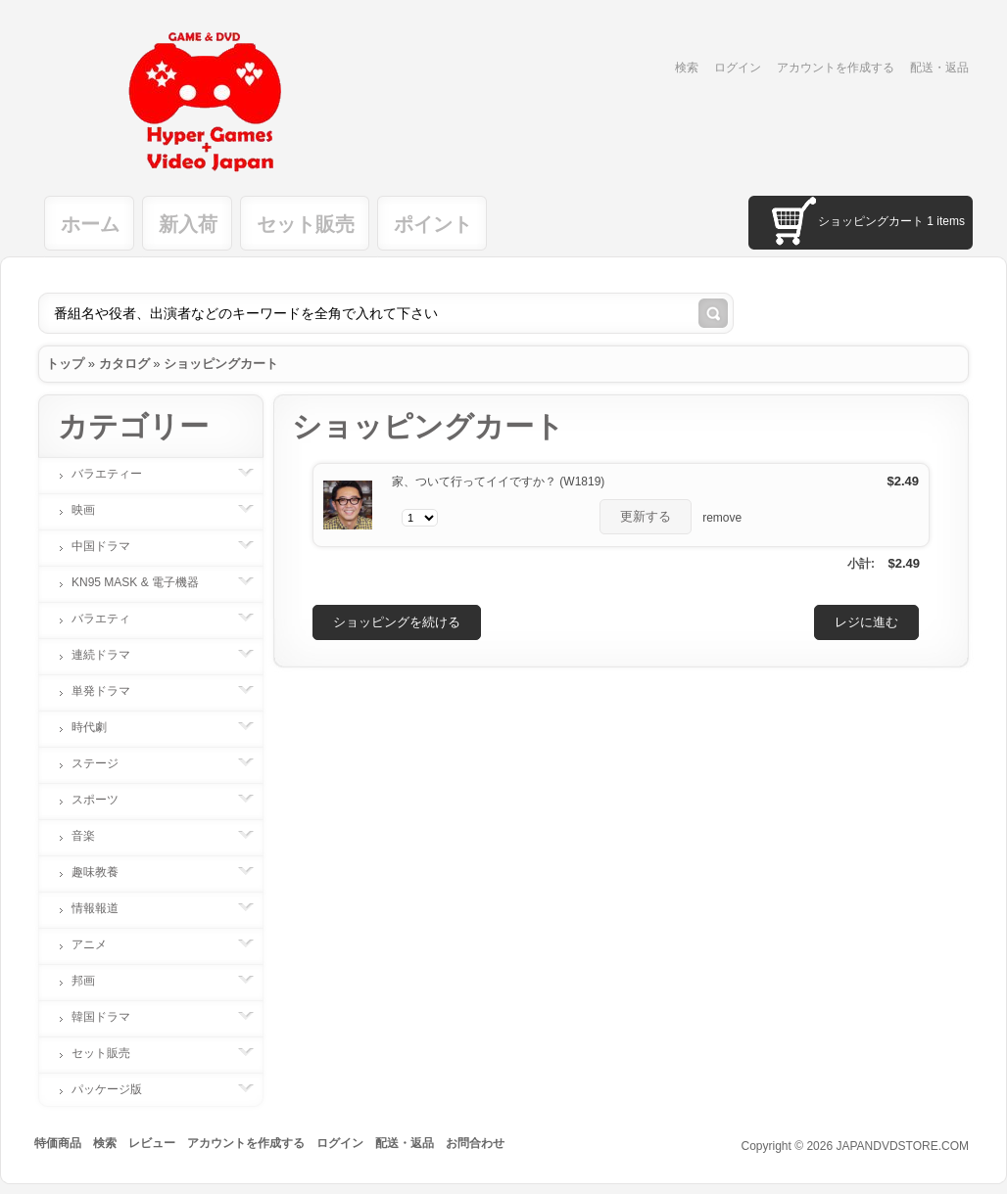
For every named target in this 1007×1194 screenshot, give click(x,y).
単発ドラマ (111, 691)
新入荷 (188, 224)
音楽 (93, 836)
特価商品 (57, 1143)
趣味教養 (105, 872)
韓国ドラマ (111, 1017)
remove (722, 518)
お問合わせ (475, 1143)
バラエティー (117, 474)
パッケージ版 (117, 1089)
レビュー (151, 1143)
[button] (645, 516)
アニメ (99, 944)
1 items (946, 221)
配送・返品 (939, 67)
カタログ (124, 363)
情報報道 (105, 908)
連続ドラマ (111, 655)
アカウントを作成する (835, 67)
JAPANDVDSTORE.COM (902, 1146)
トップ (65, 363)
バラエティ (111, 618)
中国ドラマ (111, 546)
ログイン (737, 67)
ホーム (90, 224)
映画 (93, 510)
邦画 (93, 980)
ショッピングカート (221, 363)
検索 (686, 67)
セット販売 (306, 224)
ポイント (433, 224)
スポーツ (105, 799)
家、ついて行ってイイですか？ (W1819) (498, 481)
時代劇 (99, 727)
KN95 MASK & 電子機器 (145, 582)
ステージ (105, 763)
